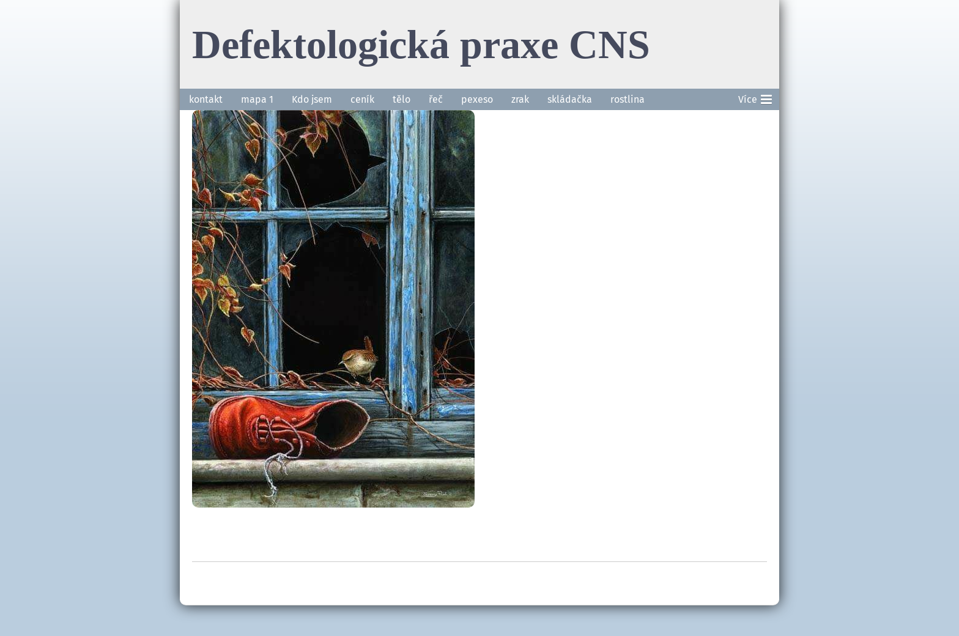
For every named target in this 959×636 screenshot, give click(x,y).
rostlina (627, 99)
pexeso (477, 99)
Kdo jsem (312, 99)
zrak (520, 99)
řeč (436, 99)
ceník (362, 99)
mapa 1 (257, 99)
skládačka (569, 99)
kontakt (206, 99)
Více (755, 97)
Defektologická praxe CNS (421, 44)
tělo (401, 99)
